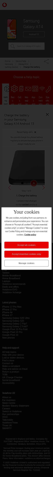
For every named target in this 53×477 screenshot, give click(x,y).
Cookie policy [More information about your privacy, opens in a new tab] (30, 234)
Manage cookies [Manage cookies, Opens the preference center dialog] (26, 263)
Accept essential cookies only (26, 254)
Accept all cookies (26, 245)
